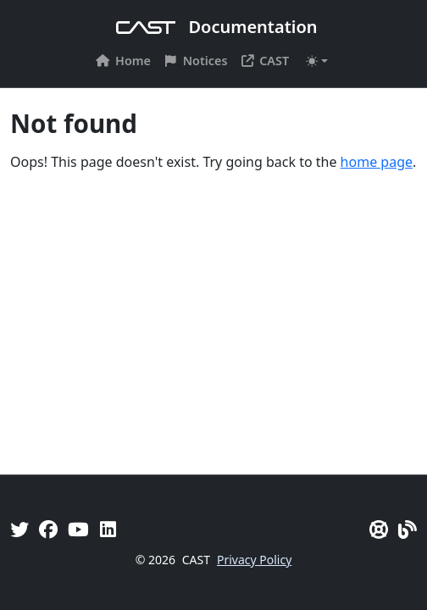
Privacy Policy (254, 560)
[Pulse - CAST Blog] (407, 529)
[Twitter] (19, 529)
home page (377, 161)
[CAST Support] (378, 529)
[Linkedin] (108, 529)
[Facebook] (48, 529)
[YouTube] (78, 529)
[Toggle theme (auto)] (317, 61)
